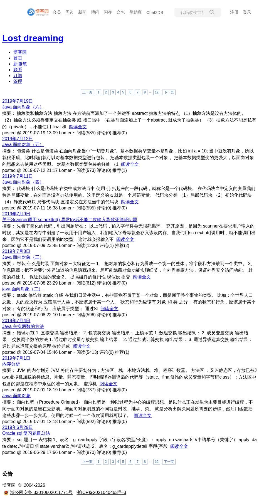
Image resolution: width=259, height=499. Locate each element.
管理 (17, 81)
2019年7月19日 (17, 101)
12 (157, 92)
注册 (234, 12)
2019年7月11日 (17, 176)
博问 (95, 12)
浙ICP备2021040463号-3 (101, 492)
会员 (57, 12)
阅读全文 (78, 126)
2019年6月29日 (17, 427)
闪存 (108, 12)
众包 (121, 12)
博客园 (20, 52)
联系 (17, 69)
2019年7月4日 (16, 320)
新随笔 (20, 63)
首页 (17, 58)
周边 (69, 12)
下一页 (169, 92)
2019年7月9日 (16, 213)
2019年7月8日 (16, 251)
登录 (247, 12)
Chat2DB (154, 12)
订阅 (17, 75)
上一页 (87, 92)
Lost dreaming (32, 38)
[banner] (35, 12)
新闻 (82, 12)
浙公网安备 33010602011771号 (38, 492)
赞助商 (135, 12)
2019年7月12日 (17, 138)
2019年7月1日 (16, 358)
